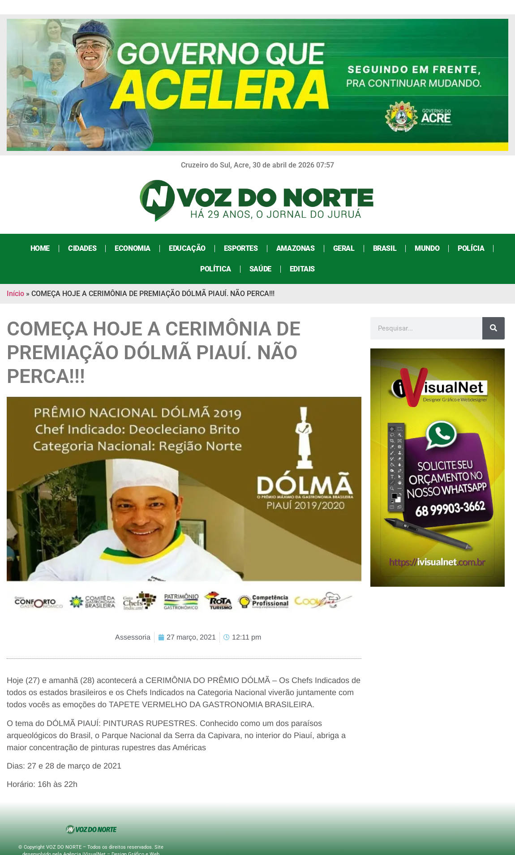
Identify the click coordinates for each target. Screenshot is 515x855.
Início (15, 293)
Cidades (82, 248)
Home (40, 248)
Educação (187, 248)
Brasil (385, 248)
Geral (344, 248)
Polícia (471, 248)
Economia (132, 248)
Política (215, 269)
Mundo (427, 248)
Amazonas (295, 248)
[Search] (493, 328)
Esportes (241, 248)
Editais (302, 269)
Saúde (260, 269)
